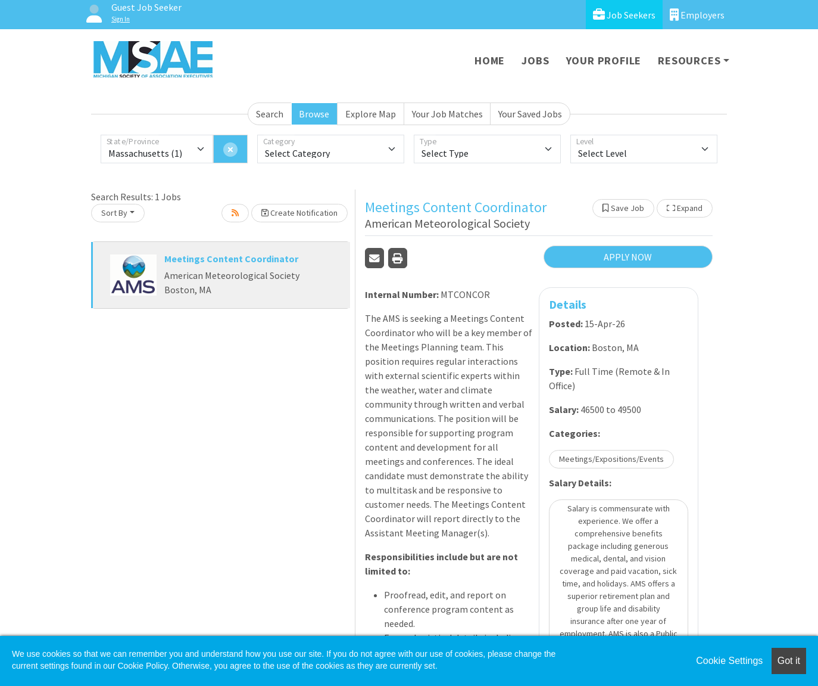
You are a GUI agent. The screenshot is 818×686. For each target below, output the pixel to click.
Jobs (535, 60)
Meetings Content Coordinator (231, 259)
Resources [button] (689, 60)
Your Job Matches (447, 114)
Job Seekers (624, 14)
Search (269, 114)
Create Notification (299, 212)
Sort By (114, 212)
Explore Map (370, 114)
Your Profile (604, 60)
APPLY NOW (628, 257)
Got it (789, 661)
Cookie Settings (729, 661)
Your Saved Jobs (530, 114)
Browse (314, 114)
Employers (697, 14)
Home (489, 60)
